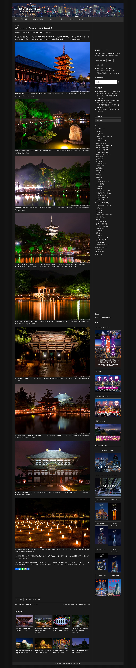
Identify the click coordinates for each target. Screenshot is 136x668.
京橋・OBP (99, 143)
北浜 (97, 212)
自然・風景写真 (99, 247)
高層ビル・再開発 (39, 19)
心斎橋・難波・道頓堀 (102, 145)
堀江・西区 (99, 228)
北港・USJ (99, 156)
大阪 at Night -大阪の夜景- (104, 68)
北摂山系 (99, 168)
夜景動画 (99, 200)
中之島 (98, 134)
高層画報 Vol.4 (114, 575)
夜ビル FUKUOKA (114, 524)
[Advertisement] (34, 585)
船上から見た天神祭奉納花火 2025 (107, 96)
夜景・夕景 (25, 19)
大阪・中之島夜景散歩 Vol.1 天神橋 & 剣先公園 (75, 604)
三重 (97, 179)
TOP (15, 19)
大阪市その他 (100, 240)
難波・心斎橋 (100, 224)
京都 (97, 172)
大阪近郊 (99, 242)
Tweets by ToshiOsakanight (103, 317)
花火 (97, 188)
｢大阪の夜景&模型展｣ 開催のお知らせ (108, 109)
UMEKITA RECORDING (108, 450)
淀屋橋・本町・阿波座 (102, 215)
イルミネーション (101, 190)
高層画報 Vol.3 (101, 575)
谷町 (97, 219)
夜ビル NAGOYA (101, 523)
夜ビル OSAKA (101, 499)
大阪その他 (99, 163)
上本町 (98, 230)
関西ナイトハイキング (102, 421)
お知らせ (97, 254)
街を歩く (97, 249)
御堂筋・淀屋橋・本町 (102, 136)
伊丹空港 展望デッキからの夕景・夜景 (27, 604)
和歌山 (98, 177)
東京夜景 (98, 371)
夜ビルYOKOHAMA (114, 551)
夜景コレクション (101, 181)
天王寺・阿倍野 (100, 147)
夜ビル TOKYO (101, 549)
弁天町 (98, 159)
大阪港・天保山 (100, 152)
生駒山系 (99, 166)
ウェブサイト (53, 19)
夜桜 (97, 186)
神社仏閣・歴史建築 (34, 599)
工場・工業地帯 (100, 197)
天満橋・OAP (100, 140)
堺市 (97, 161)
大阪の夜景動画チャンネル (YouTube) (108, 73)
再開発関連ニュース (102, 205)
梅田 (97, 131)
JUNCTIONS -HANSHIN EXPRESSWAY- (108, 475)
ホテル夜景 (99, 184)
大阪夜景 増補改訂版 (102, 396)
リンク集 (80, 19)
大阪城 (98, 138)
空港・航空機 (100, 195)
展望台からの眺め (101, 244)
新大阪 (98, 233)
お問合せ (71, 19)
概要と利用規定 (100, 60)
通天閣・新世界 (100, 150)
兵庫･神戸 (99, 170)
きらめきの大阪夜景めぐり (104, 327)
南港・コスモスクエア (102, 154)
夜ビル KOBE (114, 499)
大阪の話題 (98, 252)
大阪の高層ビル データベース (105, 71)
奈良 (26, 599)
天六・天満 (99, 217)
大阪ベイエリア (100, 237)
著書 (63, 19)
